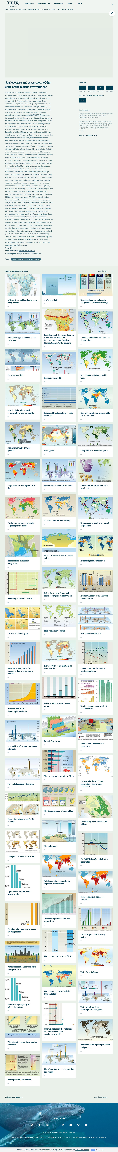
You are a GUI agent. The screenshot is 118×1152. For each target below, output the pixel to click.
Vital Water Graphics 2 (27, 251)
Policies (72, 1132)
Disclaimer (63, 1132)
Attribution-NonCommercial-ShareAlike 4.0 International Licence (83, 1137)
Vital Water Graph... (21, 9)
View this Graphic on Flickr (88, 135)
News (70, 4)
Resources (58, 4)
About (79, 4)
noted (31, 1137)
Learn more (99, 1150)
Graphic (11, 9)
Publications (44, 4)
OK (93, 1150)
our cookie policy (82, 1150)
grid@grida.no (83, 129)
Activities (29, 4)
